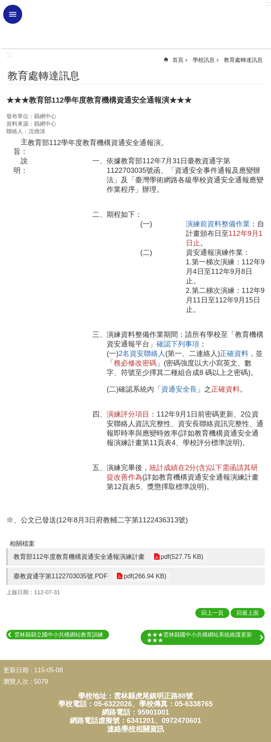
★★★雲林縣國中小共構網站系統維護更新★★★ (199, 637)
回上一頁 (212, 613)
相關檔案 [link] (22, 543)
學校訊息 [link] (204, 60)
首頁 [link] (177, 60)
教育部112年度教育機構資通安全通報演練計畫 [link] (79, 556)
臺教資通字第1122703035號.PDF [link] (60, 576)
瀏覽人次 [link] (16, 681)
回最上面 (248, 613)
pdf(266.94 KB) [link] (143, 576)
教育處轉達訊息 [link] (243, 60)
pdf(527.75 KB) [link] (181, 556)
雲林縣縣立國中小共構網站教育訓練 (58, 634)
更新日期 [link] (16, 670)
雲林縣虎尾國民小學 (145, 24)
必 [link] (12, 14)
